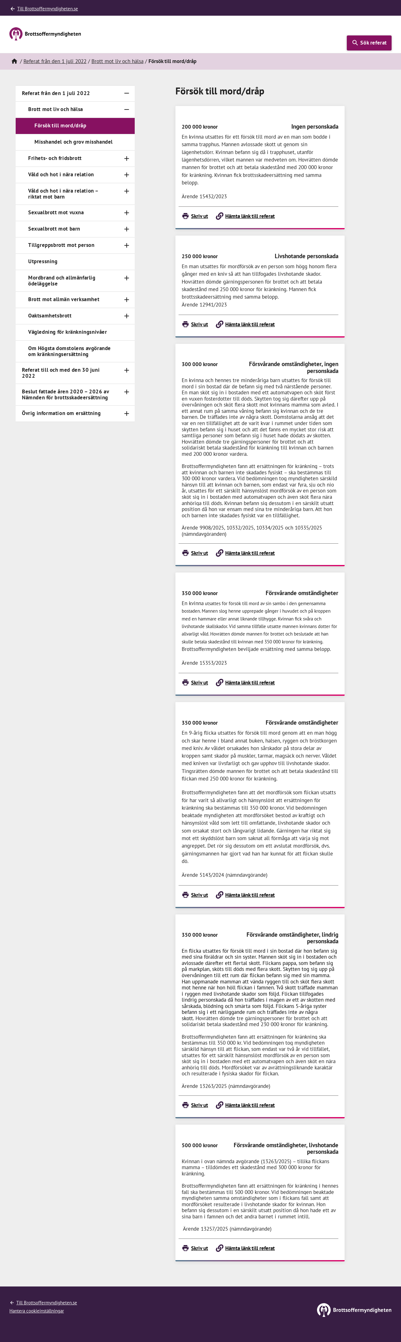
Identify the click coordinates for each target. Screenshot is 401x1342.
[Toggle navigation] (126, 93)
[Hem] (14, 61)
